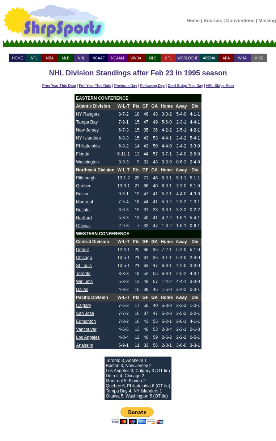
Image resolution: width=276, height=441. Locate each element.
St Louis (84, 265)
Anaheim (84, 345)
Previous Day (125, 86)
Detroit (82, 249)
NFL (34, 58)
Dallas (82, 289)
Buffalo (82, 209)
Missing (267, 20)
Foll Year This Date (95, 86)
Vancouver (86, 329)
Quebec (83, 185)
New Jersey (87, 130)
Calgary (83, 305)
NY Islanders (88, 138)
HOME (17, 58)
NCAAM (117, 58)
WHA (242, 58)
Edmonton (86, 321)
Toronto (83, 273)
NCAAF (99, 58)
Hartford (84, 217)
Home (193, 20)
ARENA (209, 58)
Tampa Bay (87, 122)
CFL (168, 58)
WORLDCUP (187, 58)
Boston (82, 193)
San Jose (85, 313)
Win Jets (84, 281)
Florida (82, 154)
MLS (153, 58)
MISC (258, 58)
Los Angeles (87, 337)
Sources (213, 20)
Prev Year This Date (59, 86)
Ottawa (83, 225)
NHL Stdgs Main (220, 86)
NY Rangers (87, 114)
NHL (81, 58)
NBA (50, 58)
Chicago (84, 257)
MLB (65, 58)
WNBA (136, 58)
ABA (226, 58)
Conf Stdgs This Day (185, 86)
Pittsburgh (85, 177)
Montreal (84, 201)
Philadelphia (87, 146)
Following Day (152, 86)
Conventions (240, 20)
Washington (87, 162)
